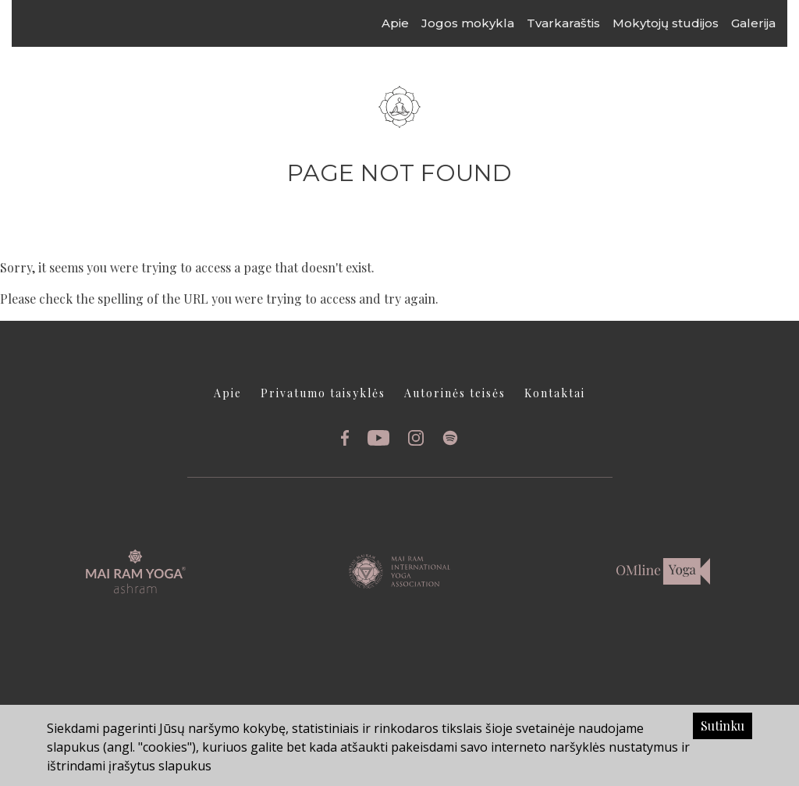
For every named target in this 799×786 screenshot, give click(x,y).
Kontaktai (554, 393)
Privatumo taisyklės (323, 393)
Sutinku (722, 725)
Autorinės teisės (455, 393)
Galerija (768, 23)
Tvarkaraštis (578, 23)
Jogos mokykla (482, 23)
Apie (410, 23)
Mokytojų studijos (680, 23)
